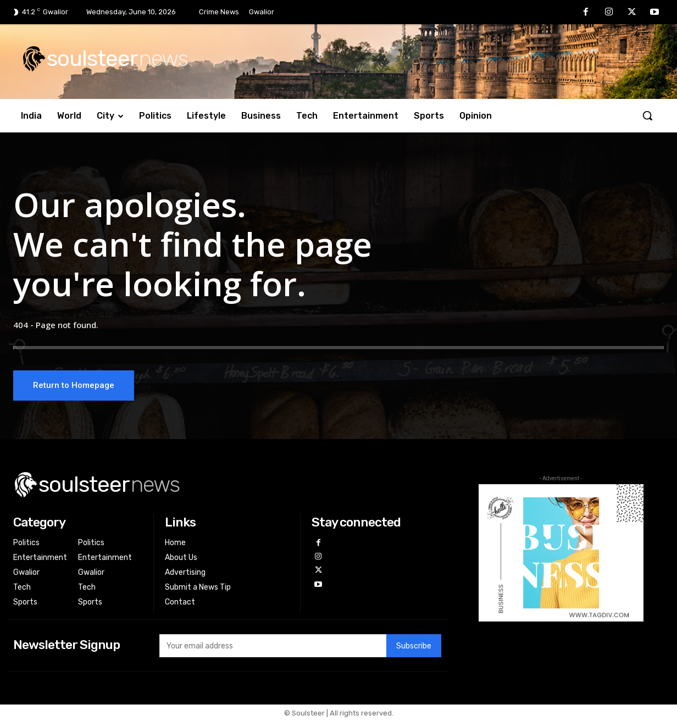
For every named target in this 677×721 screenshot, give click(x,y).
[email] (272, 645)
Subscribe (413, 646)
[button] (647, 115)
